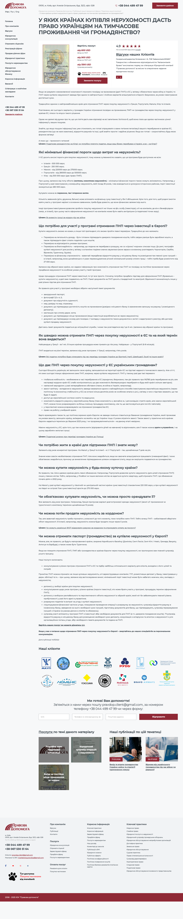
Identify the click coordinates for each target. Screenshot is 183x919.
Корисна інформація (15, 79)
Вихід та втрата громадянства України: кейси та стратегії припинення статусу (124, 767)
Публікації (54, 831)
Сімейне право (132, 831)
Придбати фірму (56, 854)
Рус (12, 12)
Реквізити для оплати (58, 868)
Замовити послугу (92, 80)
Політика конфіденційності (98, 859)
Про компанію (12, 26)
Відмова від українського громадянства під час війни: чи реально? (161, 767)
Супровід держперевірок (137, 859)
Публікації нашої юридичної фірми (86, 11)
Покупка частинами (58, 871)
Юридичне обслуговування (138, 850)
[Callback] (165, 6)
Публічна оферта (94, 856)
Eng (17, 12)
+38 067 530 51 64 (14, 110)
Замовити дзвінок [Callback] (13, 114)
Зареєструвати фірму (58, 851)
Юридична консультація (11, 37)
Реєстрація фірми (13, 48)
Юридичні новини (94, 853)
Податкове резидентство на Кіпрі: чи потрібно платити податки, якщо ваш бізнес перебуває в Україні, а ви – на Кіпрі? (101, 144)
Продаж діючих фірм (15, 53)
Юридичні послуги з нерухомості (140, 834)
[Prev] (117, 77)
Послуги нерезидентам (16, 63)
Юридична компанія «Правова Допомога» (55, 11)
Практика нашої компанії (111, 11)
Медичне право (133, 828)
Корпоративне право (135, 862)
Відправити (158, 717)
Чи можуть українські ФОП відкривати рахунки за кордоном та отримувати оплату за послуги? (91, 528)
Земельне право (133, 846)
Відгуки (8, 31)
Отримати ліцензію (14, 44)
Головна (9, 21)
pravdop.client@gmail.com (22, 855)
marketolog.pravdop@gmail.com (31, 858)
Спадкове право (133, 865)
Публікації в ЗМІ (93, 850)
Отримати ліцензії (57, 848)
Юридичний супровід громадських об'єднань (145, 837)
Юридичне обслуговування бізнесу (13, 71)
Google (138, 50)
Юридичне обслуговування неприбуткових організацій (149, 840)
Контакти (9, 96)
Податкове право (133, 868)
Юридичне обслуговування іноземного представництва (149, 871)
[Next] (120, 77)
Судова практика (133, 853)
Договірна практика (135, 843)
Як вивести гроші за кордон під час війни (65, 217)
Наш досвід (91, 843)
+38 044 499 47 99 (130, 5)
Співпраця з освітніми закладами (15, 90)
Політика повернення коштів (98, 862)
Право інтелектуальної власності (140, 856)
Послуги (46, 732)
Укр (7, 12)
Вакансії (9, 84)
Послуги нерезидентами (60, 857)
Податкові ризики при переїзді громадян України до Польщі (74, 437)
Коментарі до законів (95, 846)
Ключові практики (94, 828)
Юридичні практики (15, 58)
